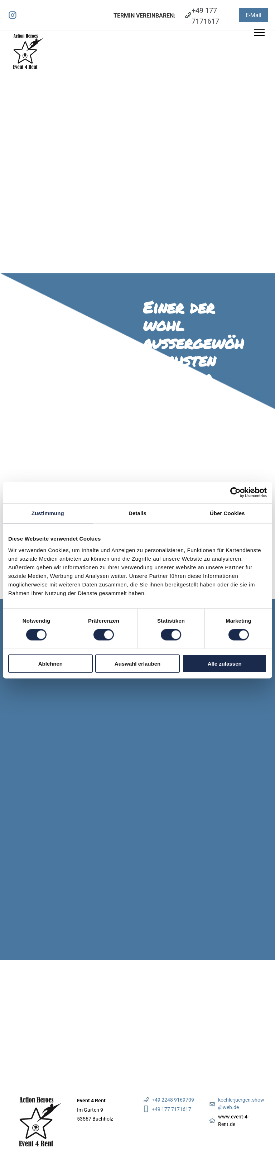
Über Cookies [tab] (227, 513)
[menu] (259, 32)
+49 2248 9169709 (173, 1100)
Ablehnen (50, 663)
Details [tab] (137, 513)
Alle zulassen (225, 663)
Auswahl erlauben (137, 663)
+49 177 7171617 (171, 1109)
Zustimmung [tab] (48, 513)
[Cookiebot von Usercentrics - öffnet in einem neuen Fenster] (235, 492)
